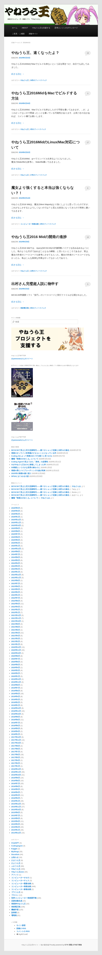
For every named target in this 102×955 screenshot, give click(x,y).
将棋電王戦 (24, 308)
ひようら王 (15, 863)
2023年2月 (15, 592)
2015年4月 (15, 821)
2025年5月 (15, 540)
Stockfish (15, 854)
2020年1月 (15, 676)
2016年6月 (15, 786)
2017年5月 (15, 757)
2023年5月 (15, 589)
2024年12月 (16, 549)
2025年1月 (15, 546)
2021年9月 (15, 624)
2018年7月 (15, 723)
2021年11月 (16, 618)
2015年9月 (15, 812)
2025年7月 (15, 534)
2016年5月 (15, 789)
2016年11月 (16, 772)
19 (88, 53)
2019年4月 (15, 696)
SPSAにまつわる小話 (20, 476)
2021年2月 (15, 641)
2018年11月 (16, 711)
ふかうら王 (15, 866)
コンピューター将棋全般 (29, 224)
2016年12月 (16, 769)
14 (88, 237)
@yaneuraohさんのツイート (22, 440)
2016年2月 (15, 798)
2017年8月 (15, 749)
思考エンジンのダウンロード (66, 28)
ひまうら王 (15, 860)
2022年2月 (15, 610)
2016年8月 (15, 781)
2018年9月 (15, 717)
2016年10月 (16, 775)
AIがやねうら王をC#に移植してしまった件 (28, 465)
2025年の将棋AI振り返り (21, 473)
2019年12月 (16, 679)
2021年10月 (16, 621)
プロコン (14, 895)
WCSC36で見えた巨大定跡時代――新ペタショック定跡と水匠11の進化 (40, 450)
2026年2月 (15, 514)
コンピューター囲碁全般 (21, 884)
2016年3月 (15, 795)
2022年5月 (15, 604)
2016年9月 (15, 778)
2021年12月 (16, 615)
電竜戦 (14, 915)
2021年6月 (15, 630)
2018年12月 (16, 708)
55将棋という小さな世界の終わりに (25, 467)
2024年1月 (15, 572)
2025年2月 (15, 543)
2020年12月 (16, 647)
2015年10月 (16, 810)
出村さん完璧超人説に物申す (35, 284)
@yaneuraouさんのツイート (22, 359)
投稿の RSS (21, 928)
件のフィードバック (38, 80)
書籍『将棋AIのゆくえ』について (24, 459)
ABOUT (25, 28)
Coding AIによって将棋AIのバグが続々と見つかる (31, 456)
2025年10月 (16, 525)
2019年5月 (15, 694)
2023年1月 (15, 595)
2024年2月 (15, 569)
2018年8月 (15, 720)
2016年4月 (15, 792)
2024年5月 (15, 560)
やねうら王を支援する (41, 28)
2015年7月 (15, 815)
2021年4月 (15, 636)
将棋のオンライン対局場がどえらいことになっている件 (33, 453)
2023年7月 (15, 583)
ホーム (14, 28)
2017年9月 (15, 746)
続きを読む (17, 74)
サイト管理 (20, 925)
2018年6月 (15, 726)
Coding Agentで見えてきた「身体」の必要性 (29, 462)
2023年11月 (16, 578)
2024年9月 (15, 551)
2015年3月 (15, 824)
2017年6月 (15, 754)
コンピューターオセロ (20, 878)
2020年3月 (15, 670)
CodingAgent (17, 846)
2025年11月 (16, 522)
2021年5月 (15, 633)
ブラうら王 (15, 892)
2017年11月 (16, 740)
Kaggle (14, 849)
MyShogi (15, 852)
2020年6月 (15, 662)
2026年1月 (15, 517)
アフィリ (14, 875)
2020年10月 (16, 653)
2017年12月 (16, 737)
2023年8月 (15, 580)
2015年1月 (15, 830)
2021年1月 (15, 644)
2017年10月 (16, 743)
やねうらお (76, 486)
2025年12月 (16, 520)
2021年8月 (15, 627)
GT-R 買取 (68, 945)
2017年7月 (15, 752)
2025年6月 (15, 537)
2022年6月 (15, 601)
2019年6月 (15, 691)
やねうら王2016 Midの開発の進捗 (39, 237)
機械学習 (14, 910)
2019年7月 (15, 688)
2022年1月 (15, 612)
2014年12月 (16, 833)
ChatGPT (15, 843)
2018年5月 (15, 728)
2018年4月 (15, 731)
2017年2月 (15, 763)
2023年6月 (15, 586)
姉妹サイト (33, 34)
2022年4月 (15, 607)
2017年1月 (15, 766)
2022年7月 (15, 598)
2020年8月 (15, 656)
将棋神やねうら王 (18, 904)
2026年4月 (15, 511)
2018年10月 (16, 714)
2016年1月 (15, 801)
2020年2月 (15, 673)
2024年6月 (15, 557)
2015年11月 (16, 807)
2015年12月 (16, 804)
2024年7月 (15, 554)
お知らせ (14, 857)
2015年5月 (15, 818)
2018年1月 (15, 734)
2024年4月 (15, 563)
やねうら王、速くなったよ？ (35, 53)
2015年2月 (15, 827)
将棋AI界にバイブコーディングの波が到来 (28, 470)
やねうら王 (24, 80)
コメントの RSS (23, 931)
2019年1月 (15, 705)
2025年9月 (15, 528)
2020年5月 (15, 665)
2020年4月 (15, 667)
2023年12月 (16, 575)
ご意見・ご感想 (18, 34)
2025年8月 (15, 531)
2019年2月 (15, 702)
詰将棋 (14, 912)
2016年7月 (15, 783)
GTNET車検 (77, 945)
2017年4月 (15, 760)
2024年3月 (15, 566)
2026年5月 (15, 508)
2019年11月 (16, 682)
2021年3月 (15, 638)
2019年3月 (15, 699)
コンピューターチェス (20, 881)
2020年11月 (16, 650)
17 (88, 142)
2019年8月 (15, 685)
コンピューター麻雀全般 (21, 889)
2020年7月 (15, 659)
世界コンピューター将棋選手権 (23, 898)
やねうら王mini (17, 872)
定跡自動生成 (16, 901)
